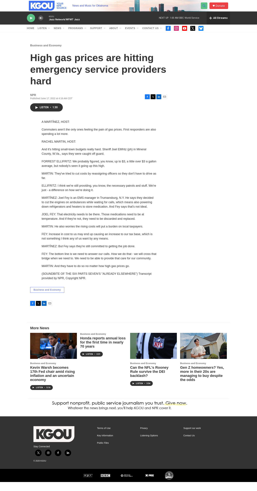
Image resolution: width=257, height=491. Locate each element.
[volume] (41, 24)
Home (30, 34)
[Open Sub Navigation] (49, 34)
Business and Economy (46, 54)
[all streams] (218, 23)
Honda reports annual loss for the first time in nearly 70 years (103, 351)
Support (96, 34)
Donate (222, 8)
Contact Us (150, 34)
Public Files (103, 452)
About (113, 34)
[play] (31, 24)
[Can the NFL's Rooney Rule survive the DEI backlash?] (153, 355)
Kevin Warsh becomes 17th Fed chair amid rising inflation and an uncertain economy (52, 382)
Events (130, 34)
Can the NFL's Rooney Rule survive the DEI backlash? (149, 380)
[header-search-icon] (205, 8)
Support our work (192, 437)
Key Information (105, 444)
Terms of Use (103, 437)
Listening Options (149, 444)
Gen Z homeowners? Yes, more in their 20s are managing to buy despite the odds (202, 382)
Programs (75, 34)
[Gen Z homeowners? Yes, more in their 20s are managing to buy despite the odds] (203, 355)
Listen (42, 34)
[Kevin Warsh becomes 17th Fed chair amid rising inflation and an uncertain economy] (53, 355)
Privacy (144, 437)
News (57, 34)
